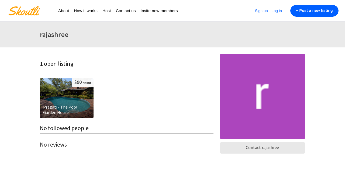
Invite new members (159, 10)
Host (106, 10)
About (63, 10)
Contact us (126, 10)
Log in (277, 11)
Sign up (261, 11)
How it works (86, 10)
